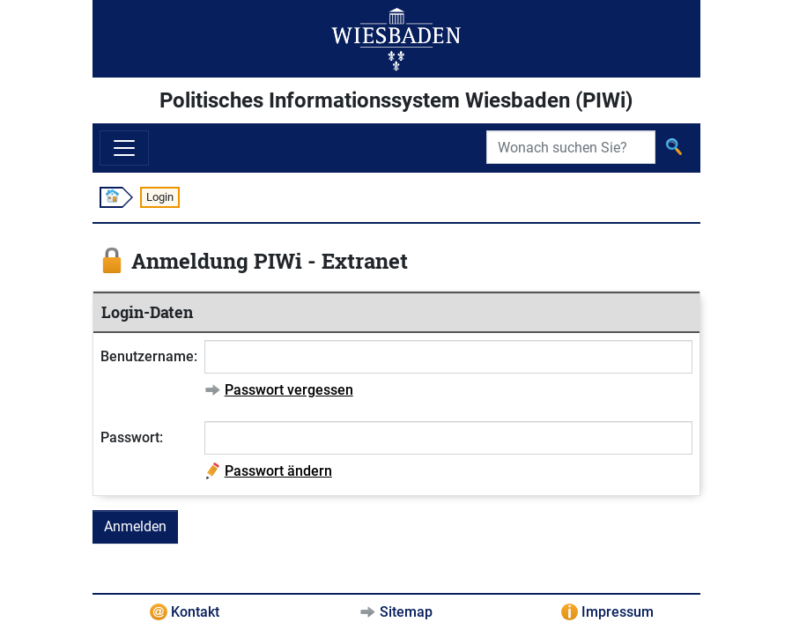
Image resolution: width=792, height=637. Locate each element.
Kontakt (195, 612)
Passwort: (131, 437)
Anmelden (135, 526)
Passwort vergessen (289, 389)
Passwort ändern (278, 471)
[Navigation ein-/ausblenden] (124, 148)
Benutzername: (148, 356)
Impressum (617, 612)
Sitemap (406, 612)
